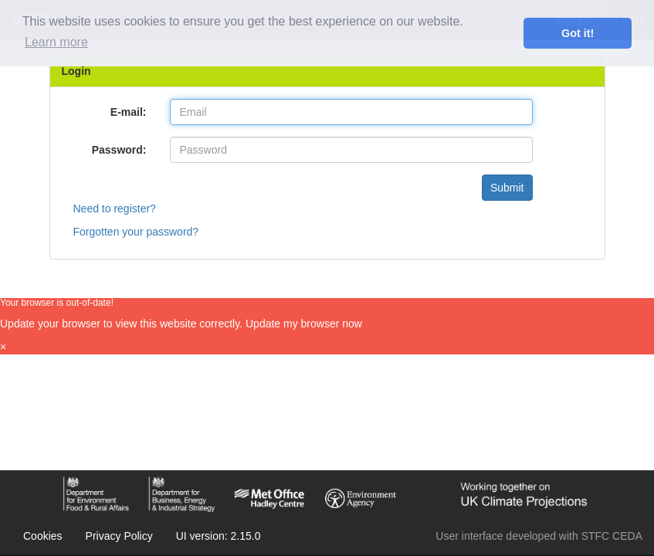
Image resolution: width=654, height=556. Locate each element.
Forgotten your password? (136, 231)
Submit (507, 187)
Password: (119, 150)
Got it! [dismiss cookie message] (577, 33)
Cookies (43, 536)
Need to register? (114, 208)
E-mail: (128, 112)
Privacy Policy (119, 536)
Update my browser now (304, 323)
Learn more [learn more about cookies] (56, 42)
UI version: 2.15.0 (218, 536)
